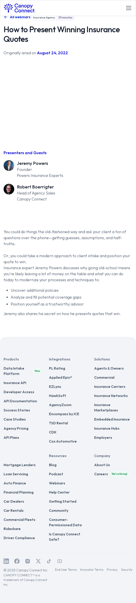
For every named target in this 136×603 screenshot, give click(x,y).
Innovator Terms (91, 570)
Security (126, 570)
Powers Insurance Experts (40, 175)
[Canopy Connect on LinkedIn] (6, 561)
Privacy (112, 570)
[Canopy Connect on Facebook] (17, 561)
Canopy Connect (32, 199)
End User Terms (66, 570)
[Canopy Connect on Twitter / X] (38, 561)
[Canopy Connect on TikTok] (49, 561)
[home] (19, 8)
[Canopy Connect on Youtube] (59, 561)
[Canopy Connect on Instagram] (27, 561)
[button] (127, 8)
